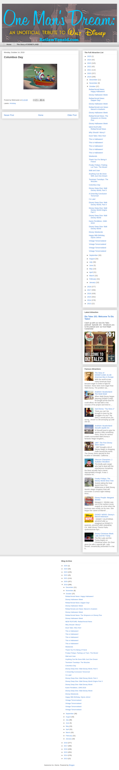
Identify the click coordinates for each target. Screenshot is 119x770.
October (92, 86)
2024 (89, 60)
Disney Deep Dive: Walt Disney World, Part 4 (98, 204)
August (92, 259)
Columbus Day (94, 185)
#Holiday (13, 103)
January (92, 282)
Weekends (93, 156)
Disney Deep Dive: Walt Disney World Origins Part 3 (98, 210)
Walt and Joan (94, 170)
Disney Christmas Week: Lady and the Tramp (104, 535)
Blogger (71, 765)
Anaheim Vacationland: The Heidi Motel (104, 393)
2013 (89, 304)
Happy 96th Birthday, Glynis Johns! (97, 236)
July (91, 262)
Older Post (72, 115)
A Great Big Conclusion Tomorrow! (98, 195)
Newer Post (9, 115)
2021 (89, 70)
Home (9, 44)
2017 (89, 290)
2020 (89, 73)
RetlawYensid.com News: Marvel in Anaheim (98, 108)
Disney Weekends (96, 232)
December (93, 80)
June (91, 265)
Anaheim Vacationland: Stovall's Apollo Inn (104, 427)
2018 (89, 287)
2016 (89, 293)
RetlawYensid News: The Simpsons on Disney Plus (98, 118)
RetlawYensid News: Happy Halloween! (97, 90)
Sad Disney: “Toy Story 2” (105, 409)
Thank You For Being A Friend (76, 650)
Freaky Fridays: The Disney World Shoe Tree (104, 480)
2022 (89, 67)
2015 (89, 297)
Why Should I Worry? (97, 132)
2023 (89, 63)
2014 (89, 300)
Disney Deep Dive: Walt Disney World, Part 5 (98, 189)
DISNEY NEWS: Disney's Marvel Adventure (104, 516)
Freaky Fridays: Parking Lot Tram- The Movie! (98, 166)
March (92, 276)
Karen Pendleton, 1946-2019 (75, 688)
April (91, 272)
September (93, 255)
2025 (89, 56)
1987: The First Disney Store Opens (103, 444)
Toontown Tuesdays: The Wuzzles (77, 662)
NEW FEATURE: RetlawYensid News (97, 128)
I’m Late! (92, 199)
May (91, 269)
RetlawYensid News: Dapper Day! (97, 99)
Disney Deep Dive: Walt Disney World (98, 217)
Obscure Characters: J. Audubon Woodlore (104, 461)
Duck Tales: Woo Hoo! (97, 136)
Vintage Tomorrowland (97, 241)
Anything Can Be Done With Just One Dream (98, 175)
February (93, 279)
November (93, 83)
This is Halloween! (96, 139)
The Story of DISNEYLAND (28, 44)
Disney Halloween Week (98, 95)
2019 (89, 77)
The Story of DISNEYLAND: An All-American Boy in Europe (104, 375)
